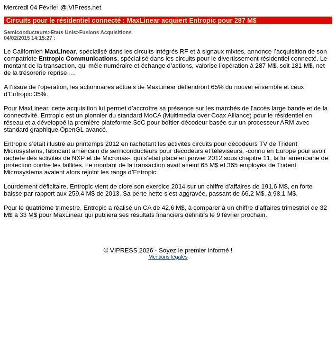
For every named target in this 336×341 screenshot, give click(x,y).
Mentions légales (168, 257)
